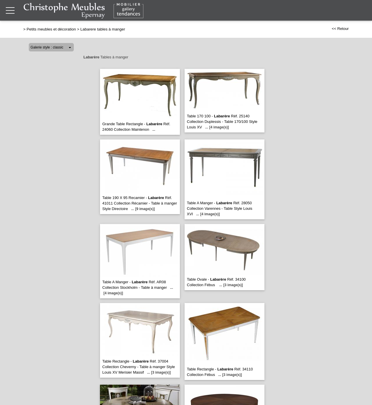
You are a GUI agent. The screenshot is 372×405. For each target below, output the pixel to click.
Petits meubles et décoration (51, 29)
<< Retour (340, 28)
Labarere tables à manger (102, 29)
